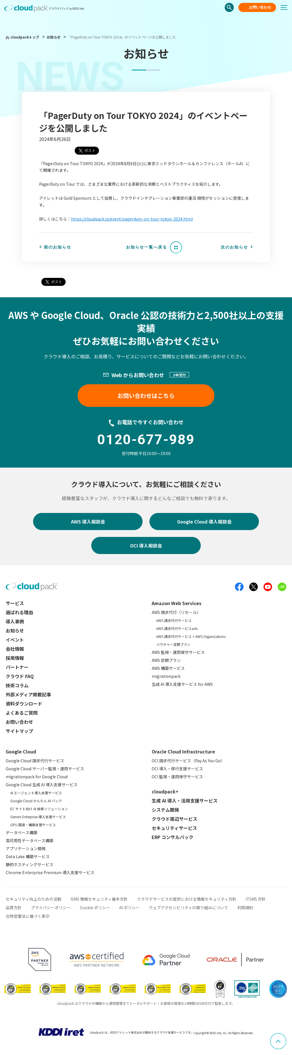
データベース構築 (21, 832)
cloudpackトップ (24, 37)
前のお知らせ (57, 247)
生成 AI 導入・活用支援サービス (185, 800)
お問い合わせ (260, 7)
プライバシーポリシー (51, 907)
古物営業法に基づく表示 (28, 916)
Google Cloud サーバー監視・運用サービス (45, 768)
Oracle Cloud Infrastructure (183, 751)
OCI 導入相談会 (146, 545)
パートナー (17, 667)
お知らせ (54, 37)
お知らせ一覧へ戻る (146, 247)
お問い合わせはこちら (146, 395)
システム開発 (165, 809)
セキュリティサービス (174, 827)
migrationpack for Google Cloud (37, 776)
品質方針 (14, 907)
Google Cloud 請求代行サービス (35, 760)
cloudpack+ (165, 791)
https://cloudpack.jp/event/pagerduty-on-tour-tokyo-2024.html (132, 219)
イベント (15, 639)
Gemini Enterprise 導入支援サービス (38, 816)
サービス (15, 603)
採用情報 (15, 657)
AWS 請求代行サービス (174, 620)
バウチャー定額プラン (173, 644)
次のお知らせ (234, 247)
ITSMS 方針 (256, 899)
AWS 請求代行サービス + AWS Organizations (191, 636)
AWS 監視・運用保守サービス (178, 652)
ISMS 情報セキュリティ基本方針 (99, 899)
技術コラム (17, 685)
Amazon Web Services (176, 603)
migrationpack (166, 676)
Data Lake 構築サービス (28, 856)
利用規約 (245, 907)
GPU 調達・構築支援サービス (33, 824)
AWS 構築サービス (168, 668)
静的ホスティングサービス (29, 864)
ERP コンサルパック (172, 837)
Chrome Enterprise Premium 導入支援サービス (50, 872)
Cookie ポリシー (95, 907)
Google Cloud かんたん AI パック (36, 800)
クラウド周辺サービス (174, 818)
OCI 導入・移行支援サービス (177, 768)
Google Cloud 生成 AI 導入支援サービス (42, 784)
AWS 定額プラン (166, 660)
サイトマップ (19, 730)
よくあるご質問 (22, 712)
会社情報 (15, 648)
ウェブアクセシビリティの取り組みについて (188, 907)
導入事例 (15, 621)
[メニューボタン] (286, 7)
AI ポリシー (129, 907)
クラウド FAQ (20, 676)
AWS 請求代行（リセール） (176, 612)
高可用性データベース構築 (29, 840)
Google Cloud (21, 751)
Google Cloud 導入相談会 (204, 521)
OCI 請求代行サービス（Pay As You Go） (188, 760)
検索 (229, 7)
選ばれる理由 (19, 612)
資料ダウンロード (24, 703)
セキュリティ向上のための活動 (33, 899)
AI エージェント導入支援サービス (36, 792)
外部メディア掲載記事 (28, 694)
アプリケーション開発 (26, 848)
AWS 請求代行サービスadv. (177, 628)
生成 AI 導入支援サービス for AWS (182, 684)
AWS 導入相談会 (88, 521)
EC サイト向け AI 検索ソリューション (39, 808)
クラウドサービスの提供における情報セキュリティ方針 (186, 899)
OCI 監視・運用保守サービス (177, 776)
